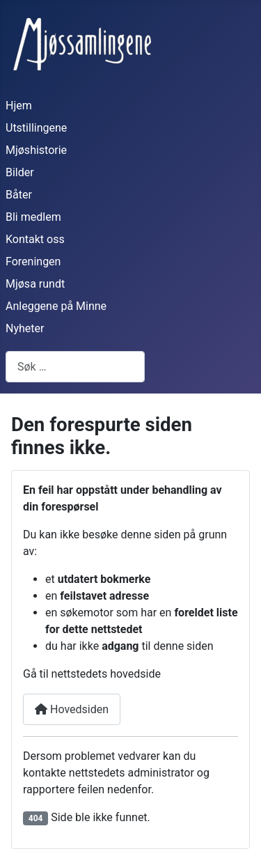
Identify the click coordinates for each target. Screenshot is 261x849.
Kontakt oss (35, 239)
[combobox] (75, 366)
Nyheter (25, 328)
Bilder (20, 172)
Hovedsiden (72, 709)
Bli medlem (33, 217)
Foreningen (33, 261)
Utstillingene (36, 127)
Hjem (19, 105)
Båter (19, 194)
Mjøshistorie (36, 150)
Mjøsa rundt (35, 283)
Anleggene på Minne (56, 306)
